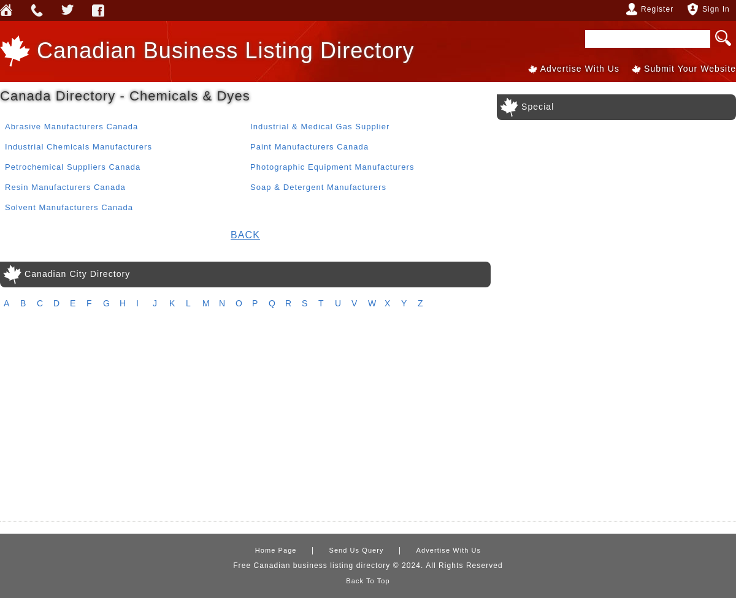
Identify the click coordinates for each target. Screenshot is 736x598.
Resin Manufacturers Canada (65, 187)
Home (6, 10)
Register (657, 9)
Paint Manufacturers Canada (309, 146)
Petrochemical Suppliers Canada (72, 167)
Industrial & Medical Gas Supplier (319, 126)
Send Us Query (37, 10)
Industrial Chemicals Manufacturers (78, 146)
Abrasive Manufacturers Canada (71, 126)
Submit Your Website (690, 69)
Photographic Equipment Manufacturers (332, 167)
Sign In (716, 9)
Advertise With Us (579, 69)
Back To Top (367, 581)
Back (245, 235)
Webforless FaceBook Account (98, 10)
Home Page (276, 550)
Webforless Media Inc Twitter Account (67, 10)
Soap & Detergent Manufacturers (318, 187)
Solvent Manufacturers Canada (69, 207)
